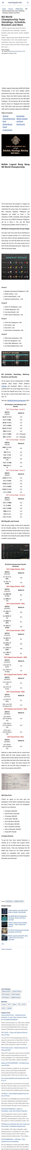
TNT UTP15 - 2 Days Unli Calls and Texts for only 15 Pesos (14, 1033)
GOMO (9, 1008)
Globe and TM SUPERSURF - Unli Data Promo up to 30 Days (15, 1064)
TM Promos (5, 997)
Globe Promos (6, 991)
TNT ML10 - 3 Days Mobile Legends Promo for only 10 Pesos (15, 1095)
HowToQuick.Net (15, 3)
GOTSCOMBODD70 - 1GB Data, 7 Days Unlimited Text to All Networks (13, 1140)
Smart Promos (17, 991)
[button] (2, 944)
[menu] (3, 3)
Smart (4, 1004)
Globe (14, 1004)
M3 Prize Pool (21, 124)
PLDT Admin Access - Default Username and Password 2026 (14, 1049)
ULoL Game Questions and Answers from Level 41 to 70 (15, 1079)
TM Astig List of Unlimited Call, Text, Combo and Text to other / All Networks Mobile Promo (15, 1125)
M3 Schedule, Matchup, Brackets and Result (22, 118)
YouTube (4, 386)
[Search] (28, 3)
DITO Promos (16, 994)
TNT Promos (5, 994)
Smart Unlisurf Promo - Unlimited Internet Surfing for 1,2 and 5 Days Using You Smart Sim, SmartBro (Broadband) (14, 1017)
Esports (9, 901)
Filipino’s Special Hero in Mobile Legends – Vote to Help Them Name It (17, 924)
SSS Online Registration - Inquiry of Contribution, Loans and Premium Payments (14, 1110)
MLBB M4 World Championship (16, 400)
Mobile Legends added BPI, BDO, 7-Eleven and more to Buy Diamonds (18, 937)
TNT (9, 1004)
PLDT (24, 1004)
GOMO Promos (15, 997)
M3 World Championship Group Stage (9, 118)
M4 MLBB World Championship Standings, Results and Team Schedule (17, 918)
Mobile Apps (18, 901)
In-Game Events (7, 130)
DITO (3, 1008)
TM (19, 1004)
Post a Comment (6, 949)
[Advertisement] (15, 70)
